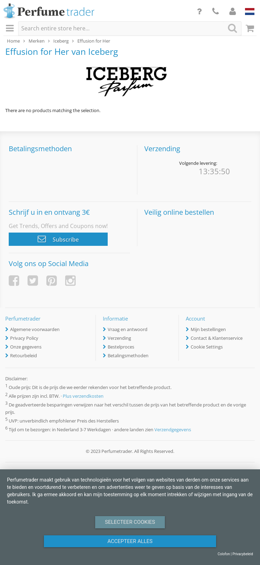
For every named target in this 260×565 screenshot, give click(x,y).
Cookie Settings (207, 347)
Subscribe (58, 238)
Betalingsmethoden (128, 355)
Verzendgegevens (172, 430)
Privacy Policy (24, 338)
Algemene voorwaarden (35, 329)
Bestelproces (121, 347)
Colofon (223, 554)
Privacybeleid (242, 554)
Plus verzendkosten (83, 396)
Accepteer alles (130, 541)
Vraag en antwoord (127, 329)
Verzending (119, 338)
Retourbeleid (23, 355)
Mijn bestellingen (208, 329)
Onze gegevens (25, 347)
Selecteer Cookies (130, 522)
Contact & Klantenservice (217, 338)
